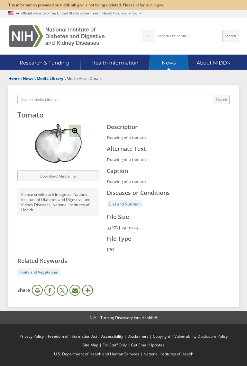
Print (37, 290)
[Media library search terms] (115, 100)
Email (74, 290)
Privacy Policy (32, 336)
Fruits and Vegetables (38, 271)
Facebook (49, 290)
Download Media (59, 175)
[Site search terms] (188, 36)
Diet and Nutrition (125, 203)
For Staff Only (115, 344)
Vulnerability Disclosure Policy (201, 336)
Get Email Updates (147, 344)
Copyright (161, 336)
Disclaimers (138, 336)
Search (230, 36)
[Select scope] (148, 36)
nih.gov (156, 4)
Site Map (90, 344)
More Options (87, 290)
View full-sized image (75, 131)
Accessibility (112, 336)
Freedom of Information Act (72, 336)
